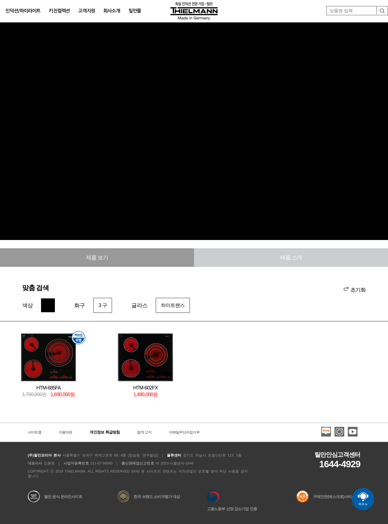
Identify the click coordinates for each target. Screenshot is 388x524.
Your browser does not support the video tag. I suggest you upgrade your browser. (194, 143)
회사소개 (111, 11)
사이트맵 (34, 432)
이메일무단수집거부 (184, 432)
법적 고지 (144, 432)
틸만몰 (135, 11)
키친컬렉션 (59, 11)
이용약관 (65, 432)
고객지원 (86, 11)
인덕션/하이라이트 (23, 11)
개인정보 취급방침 (105, 432)
